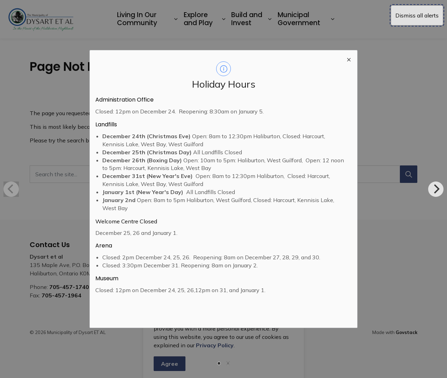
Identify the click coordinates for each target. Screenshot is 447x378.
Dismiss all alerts (417, 15)
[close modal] (348, 58)
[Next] (436, 189)
